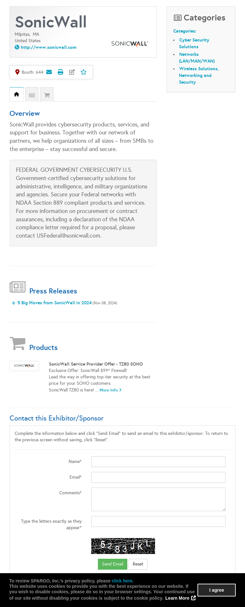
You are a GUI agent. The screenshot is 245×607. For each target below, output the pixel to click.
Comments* (70, 493)
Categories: (185, 31)
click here (122, 580)
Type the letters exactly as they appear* (51, 524)
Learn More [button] (177, 598)
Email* (76, 477)
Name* (75, 461)
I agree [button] (216, 590)
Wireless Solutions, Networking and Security (199, 75)
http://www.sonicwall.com (49, 47)
